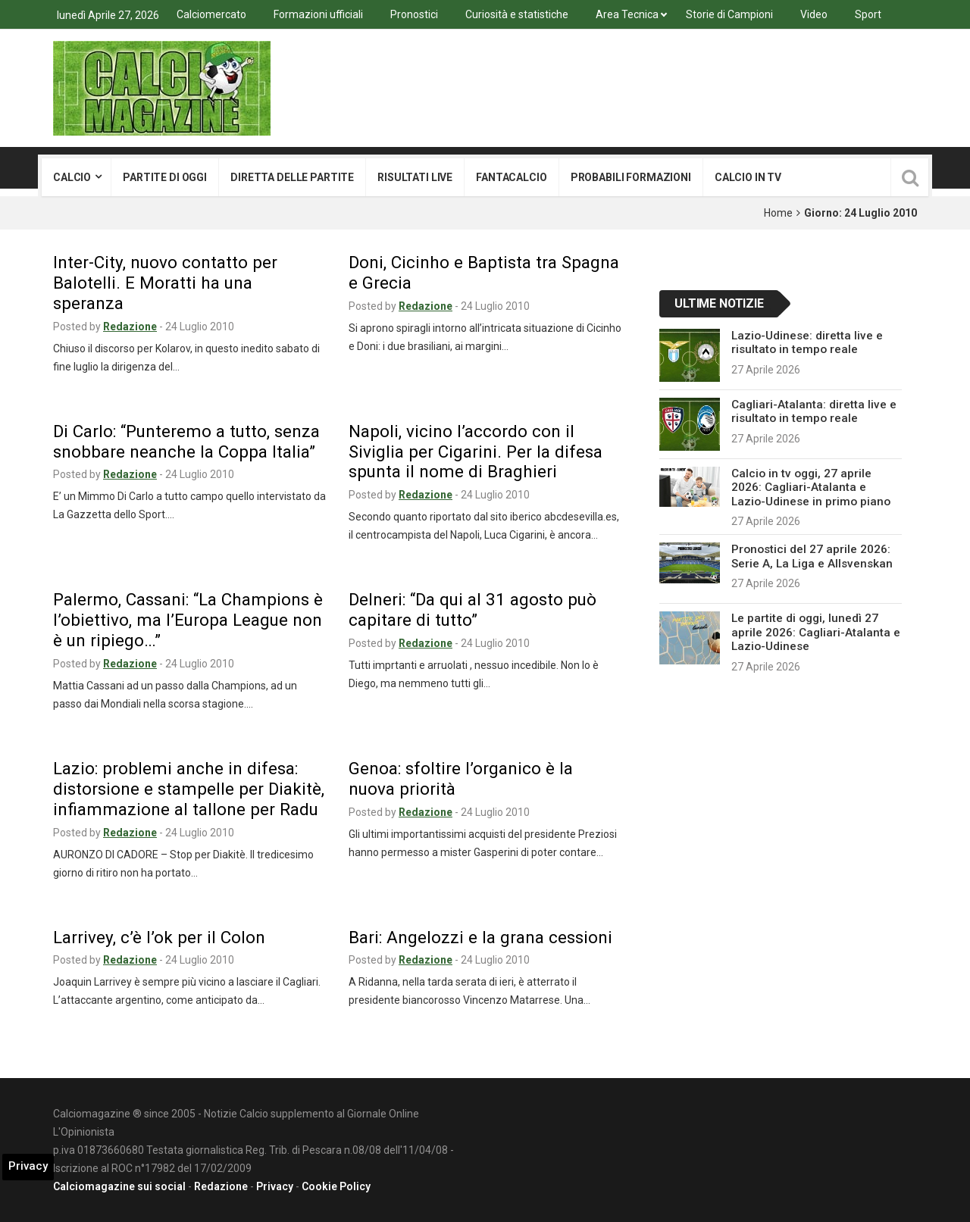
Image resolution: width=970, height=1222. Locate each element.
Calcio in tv (748, 177)
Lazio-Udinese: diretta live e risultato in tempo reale (807, 342)
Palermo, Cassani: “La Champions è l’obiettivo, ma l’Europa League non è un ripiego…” (188, 619)
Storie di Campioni (729, 14)
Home (778, 213)
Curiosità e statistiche (516, 14)
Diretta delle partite (292, 177)
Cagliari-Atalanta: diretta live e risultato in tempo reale (813, 411)
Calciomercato (211, 14)
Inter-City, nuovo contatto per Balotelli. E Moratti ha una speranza (165, 282)
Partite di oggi (165, 177)
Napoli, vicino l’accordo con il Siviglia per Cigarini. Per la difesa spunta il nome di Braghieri (475, 451)
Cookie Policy (336, 1186)
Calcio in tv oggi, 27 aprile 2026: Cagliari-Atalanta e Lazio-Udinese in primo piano (810, 487)
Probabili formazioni (631, 177)
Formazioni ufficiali (318, 14)
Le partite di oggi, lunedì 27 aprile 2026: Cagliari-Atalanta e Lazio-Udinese (815, 632)
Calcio (72, 177)
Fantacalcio (511, 177)
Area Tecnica (627, 14)
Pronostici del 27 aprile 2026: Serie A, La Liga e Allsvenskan (812, 556)
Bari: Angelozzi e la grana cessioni (480, 937)
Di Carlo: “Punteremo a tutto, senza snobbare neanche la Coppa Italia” (186, 441)
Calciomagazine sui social (119, 1186)
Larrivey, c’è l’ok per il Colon (159, 937)
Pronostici (414, 14)
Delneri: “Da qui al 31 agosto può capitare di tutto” (472, 609)
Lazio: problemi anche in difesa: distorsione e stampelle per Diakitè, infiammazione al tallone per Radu (188, 788)
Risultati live (414, 177)
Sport (868, 14)
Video (814, 14)
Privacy (274, 1186)
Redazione (130, 326)
